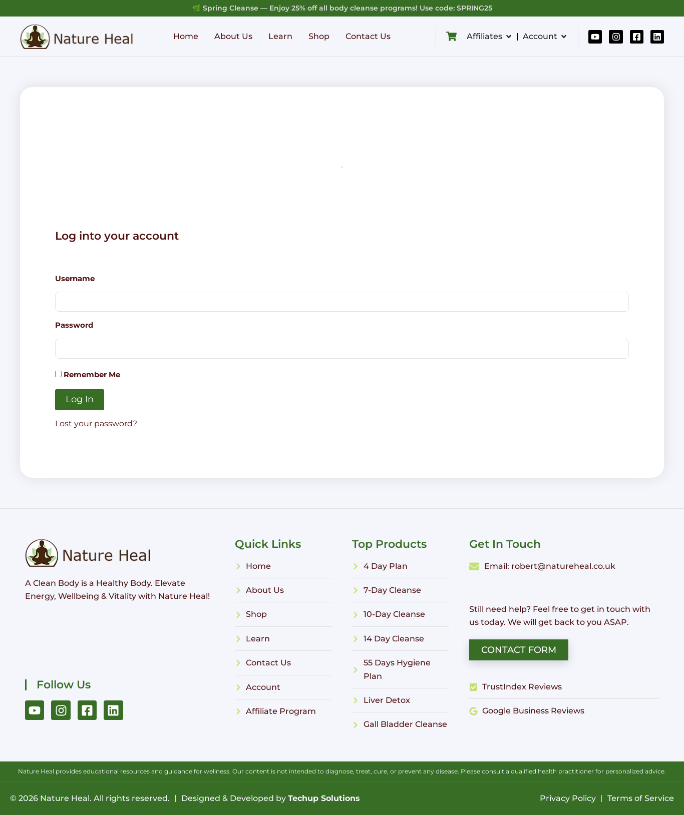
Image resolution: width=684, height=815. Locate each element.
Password (74, 325)
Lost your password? (96, 423)
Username (75, 278)
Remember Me (87, 374)
